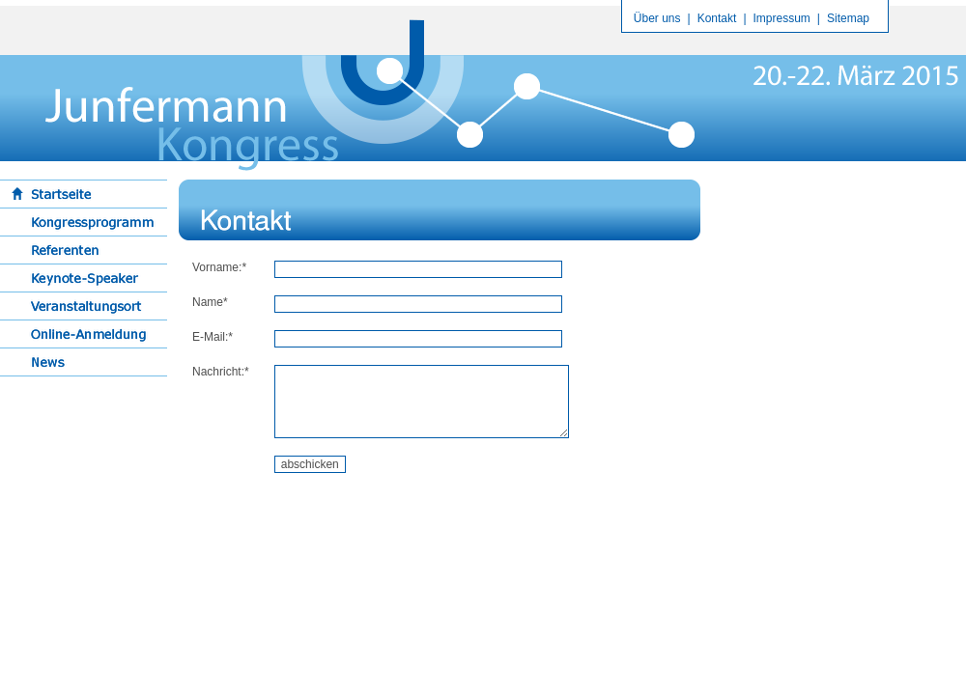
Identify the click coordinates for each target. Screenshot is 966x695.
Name (207, 302)
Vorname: (217, 267)
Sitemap (848, 18)
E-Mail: (210, 337)
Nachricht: (218, 371)
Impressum (781, 18)
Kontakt (717, 18)
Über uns (657, 18)
